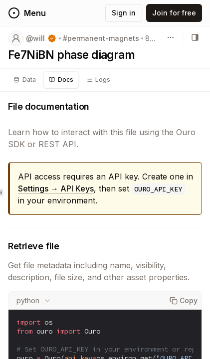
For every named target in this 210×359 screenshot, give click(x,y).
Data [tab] (24, 79)
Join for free (174, 12)
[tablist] (62, 80)
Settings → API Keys (56, 188)
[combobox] (33, 301)
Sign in (124, 12)
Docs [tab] (61, 79)
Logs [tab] (98, 79)
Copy (184, 300)
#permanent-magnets (101, 38)
